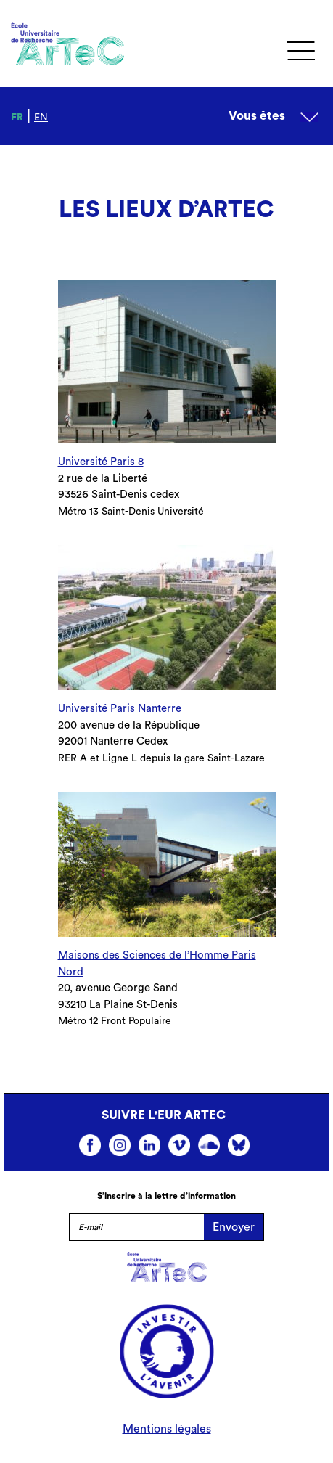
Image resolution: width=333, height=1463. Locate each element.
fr (17, 117)
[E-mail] (136, 1227)
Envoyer (234, 1227)
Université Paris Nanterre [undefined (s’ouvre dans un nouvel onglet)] (119, 708)
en (41, 117)
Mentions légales (167, 1429)
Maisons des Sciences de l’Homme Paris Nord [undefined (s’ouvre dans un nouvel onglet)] (157, 964)
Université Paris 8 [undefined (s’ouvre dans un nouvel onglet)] (101, 461)
